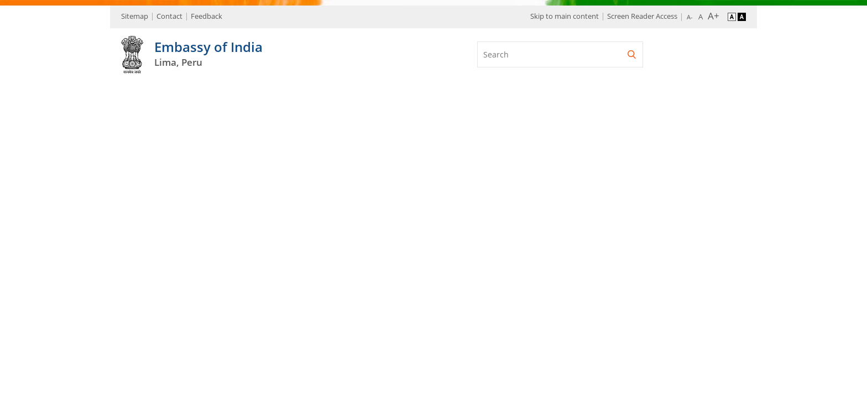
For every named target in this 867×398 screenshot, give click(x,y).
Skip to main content (564, 16)
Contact (169, 16)
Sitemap (134, 16)
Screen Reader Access (642, 16)
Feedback (206, 16)
